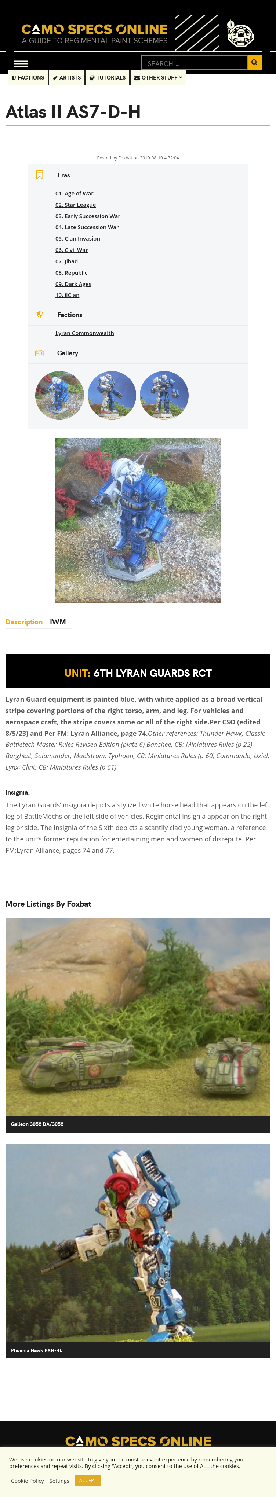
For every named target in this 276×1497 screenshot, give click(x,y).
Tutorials (108, 77)
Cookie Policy (27, 1480)
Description (24, 621)
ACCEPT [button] (88, 1480)
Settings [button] (59, 1480)
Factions (28, 77)
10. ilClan (67, 294)
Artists (67, 77)
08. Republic (71, 272)
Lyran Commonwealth (84, 333)
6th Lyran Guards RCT (138, 673)
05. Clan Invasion (77, 238)
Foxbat (125, 158)
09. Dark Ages (73, 283)
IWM (56, 621)
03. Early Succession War (87, 216)
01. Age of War (74, 193)
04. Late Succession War (87, 227)
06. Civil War (71, 249)
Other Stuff (156, 77)
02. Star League (75, 204)
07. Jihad (66, 261)
